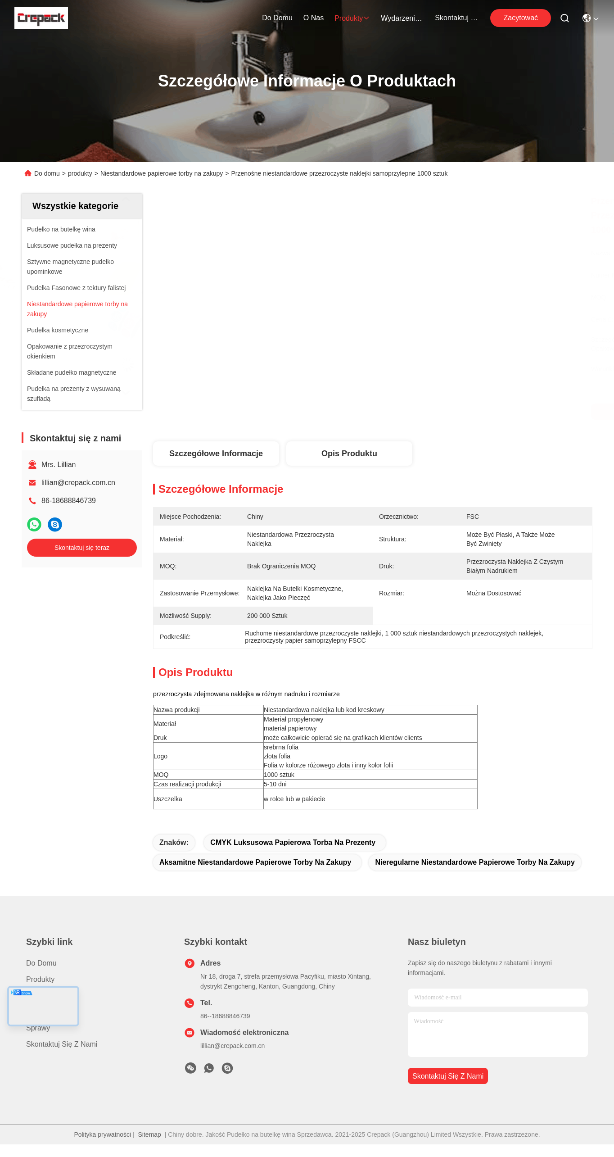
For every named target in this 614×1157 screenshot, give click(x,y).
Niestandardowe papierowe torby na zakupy (161, 173)
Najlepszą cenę (464, 411)
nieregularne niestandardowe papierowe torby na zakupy (474, 862)
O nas (313, 18)
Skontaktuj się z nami (456, 18)
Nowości (39, 1012)
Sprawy (38, 1028)
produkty (352, 18)
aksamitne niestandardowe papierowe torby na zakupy (255, 862)
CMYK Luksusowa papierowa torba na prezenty (292, 842)
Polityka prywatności (102, 1134)
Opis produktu (349, 453)
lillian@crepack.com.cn (78, 482)
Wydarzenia (402, 18)
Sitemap (149, 1134)
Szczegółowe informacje (216, 453)
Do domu (277, 18)
